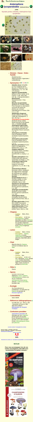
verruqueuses (16, 280)
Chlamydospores (17, 277)
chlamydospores (27, 224)
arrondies (25, 281)
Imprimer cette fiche (17, 332)
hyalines (25, 275)
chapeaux (25, 315)
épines (25, 280)
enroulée (17, 227)
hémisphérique (19, 218)
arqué (26, 258)
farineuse (29, 220)
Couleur (17, 214)
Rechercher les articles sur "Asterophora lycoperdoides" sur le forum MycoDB (17, 339)
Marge (21, 225)
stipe (13, 247)
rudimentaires (19, 236)
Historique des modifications (7, 331)
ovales (19, 281)
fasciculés (25, 264)
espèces (14, 291)
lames (18, 319)
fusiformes (16, 322)
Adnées (26, 233)
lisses (20, 275)
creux (16, 260)
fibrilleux (25, 318)
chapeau (24, 244)
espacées (18, 235)
